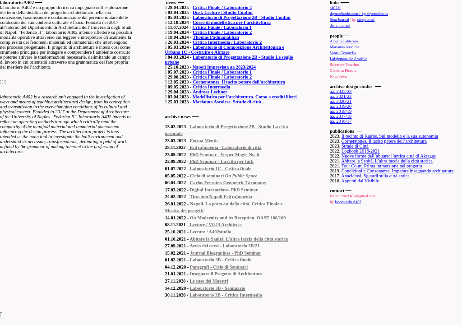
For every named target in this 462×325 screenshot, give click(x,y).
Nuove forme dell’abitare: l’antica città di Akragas (389, 155)
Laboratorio (201, 126)
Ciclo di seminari (223, 175)
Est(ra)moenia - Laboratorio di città (225, 147)
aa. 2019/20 (340, 106)
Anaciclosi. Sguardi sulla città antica (375, 175)
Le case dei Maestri (208, 281)
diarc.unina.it (340, 25)
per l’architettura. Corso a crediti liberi (256, 96)
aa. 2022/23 (340, 91)
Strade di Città (355, 146)
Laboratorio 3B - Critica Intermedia (225, 294)
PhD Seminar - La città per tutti (222, 161)
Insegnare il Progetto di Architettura (226, 273)
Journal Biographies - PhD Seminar (225, 253)
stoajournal (365, 19)
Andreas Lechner (210, 91)
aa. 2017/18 (340, 116)
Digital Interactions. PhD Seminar (224, 189)
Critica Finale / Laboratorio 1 (222, 27)
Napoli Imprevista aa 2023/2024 (224, 67)
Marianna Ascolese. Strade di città (226, 101)
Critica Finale (206, 72)
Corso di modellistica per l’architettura (232, 22)
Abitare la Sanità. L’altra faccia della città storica (238, 239)
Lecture (197, 224)
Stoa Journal (339, 19)
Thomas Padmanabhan (216, 37)
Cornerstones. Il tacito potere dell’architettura (239, 81)
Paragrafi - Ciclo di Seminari (219, 267)
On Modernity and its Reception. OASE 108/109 (237, 217)
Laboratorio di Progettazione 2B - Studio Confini (242, 17)
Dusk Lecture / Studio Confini (223, 12)
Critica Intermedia (211, 86)
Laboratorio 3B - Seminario (217, 288)
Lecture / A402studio (210, 231)
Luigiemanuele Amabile (348, 58)
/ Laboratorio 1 (236, 72)
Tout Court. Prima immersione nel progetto (382, 165)
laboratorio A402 (348, 202)
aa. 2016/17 (340, 121)
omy (262, 182)
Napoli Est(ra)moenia (230, 196)
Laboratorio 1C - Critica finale (220, 168)
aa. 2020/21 (340, 101)
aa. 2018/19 (340, 111)
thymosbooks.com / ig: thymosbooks (359, 13)
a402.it (335, 7)
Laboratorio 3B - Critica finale (220, 259)
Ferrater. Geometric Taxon (230, 182)
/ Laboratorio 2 (236, 76)
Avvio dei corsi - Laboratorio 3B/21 (224, 245)
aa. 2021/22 (340, 96)
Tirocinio (198, 196)
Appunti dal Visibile (360, 180)
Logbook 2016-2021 (361, 151)
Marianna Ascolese (345, 47)
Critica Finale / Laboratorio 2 (222, 7)
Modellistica (205, 96)
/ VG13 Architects (223, 224)
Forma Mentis (204, 140)
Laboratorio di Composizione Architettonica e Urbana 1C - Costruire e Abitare (224, 50)
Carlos (196, 182)
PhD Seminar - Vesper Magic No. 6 (224, 154)
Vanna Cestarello (343, 53)
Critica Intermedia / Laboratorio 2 (227, 42)
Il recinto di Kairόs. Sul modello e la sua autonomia (390, 136)
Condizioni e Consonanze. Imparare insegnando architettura (398, 170)
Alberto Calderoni (344, 41)
